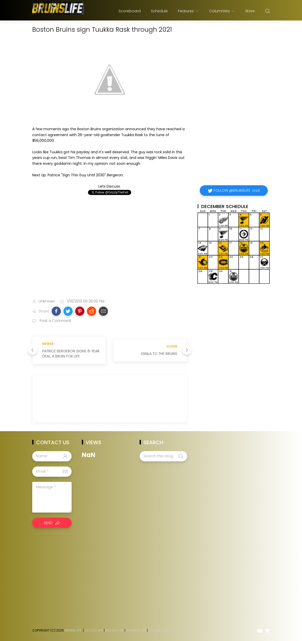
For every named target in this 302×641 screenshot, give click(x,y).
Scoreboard (130, 11)
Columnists (222, 11)
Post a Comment (55, 320)
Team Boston (159, 630)
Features (188, 11)
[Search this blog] (163, 456)
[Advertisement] (109, 254)
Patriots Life (136, 630)
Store (250, 11)
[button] (56, 311)
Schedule (159, 11)
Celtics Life (94, 630)
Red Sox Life (114, 630)
